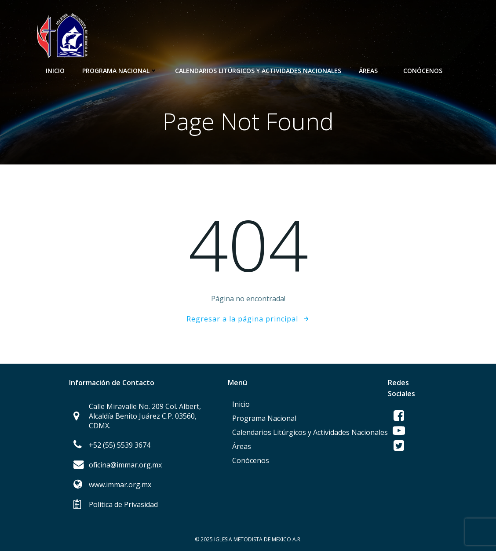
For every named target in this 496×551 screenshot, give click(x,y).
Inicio (55, 70)
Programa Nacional (119, 70)
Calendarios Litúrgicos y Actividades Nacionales (258, 70)
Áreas (372, 70)
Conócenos (426, 70)
